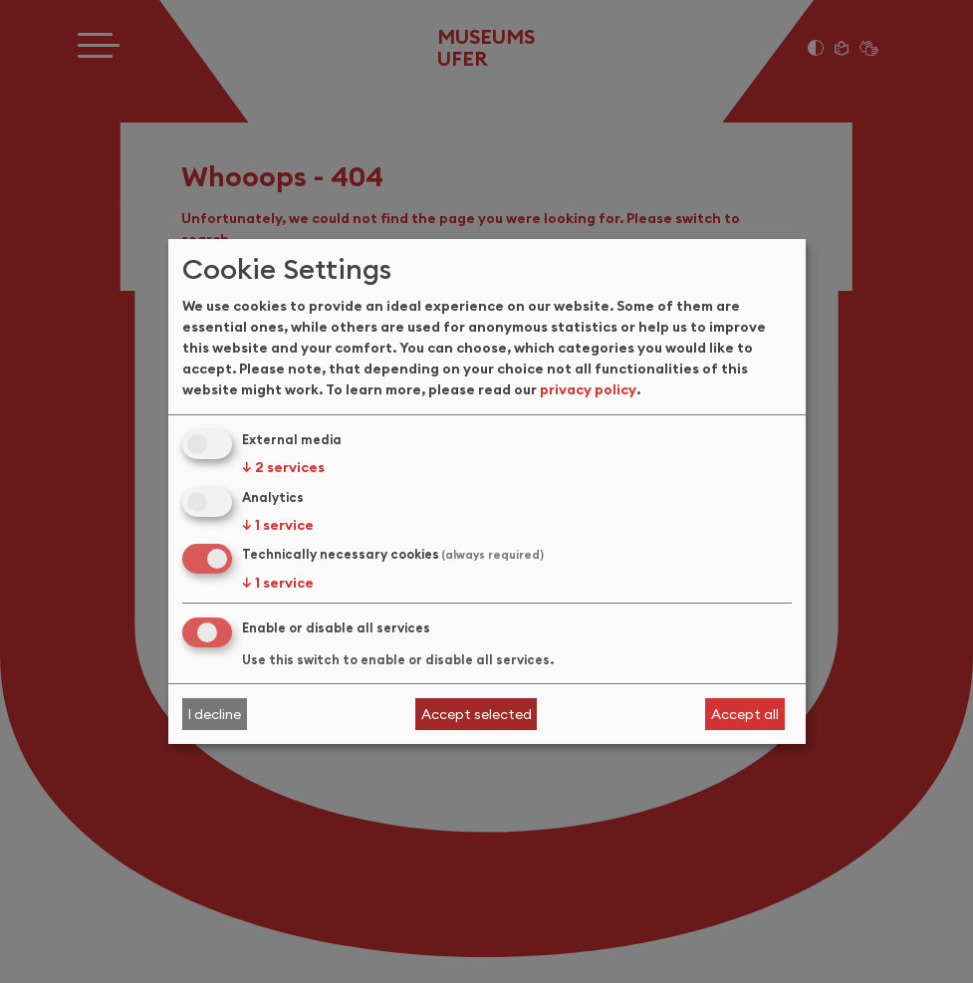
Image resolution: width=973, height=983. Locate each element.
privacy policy (588, 389)
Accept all (745, 714)
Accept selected (476, 714)
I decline (214, 714)
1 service (278, 525)
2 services (283, 467)
